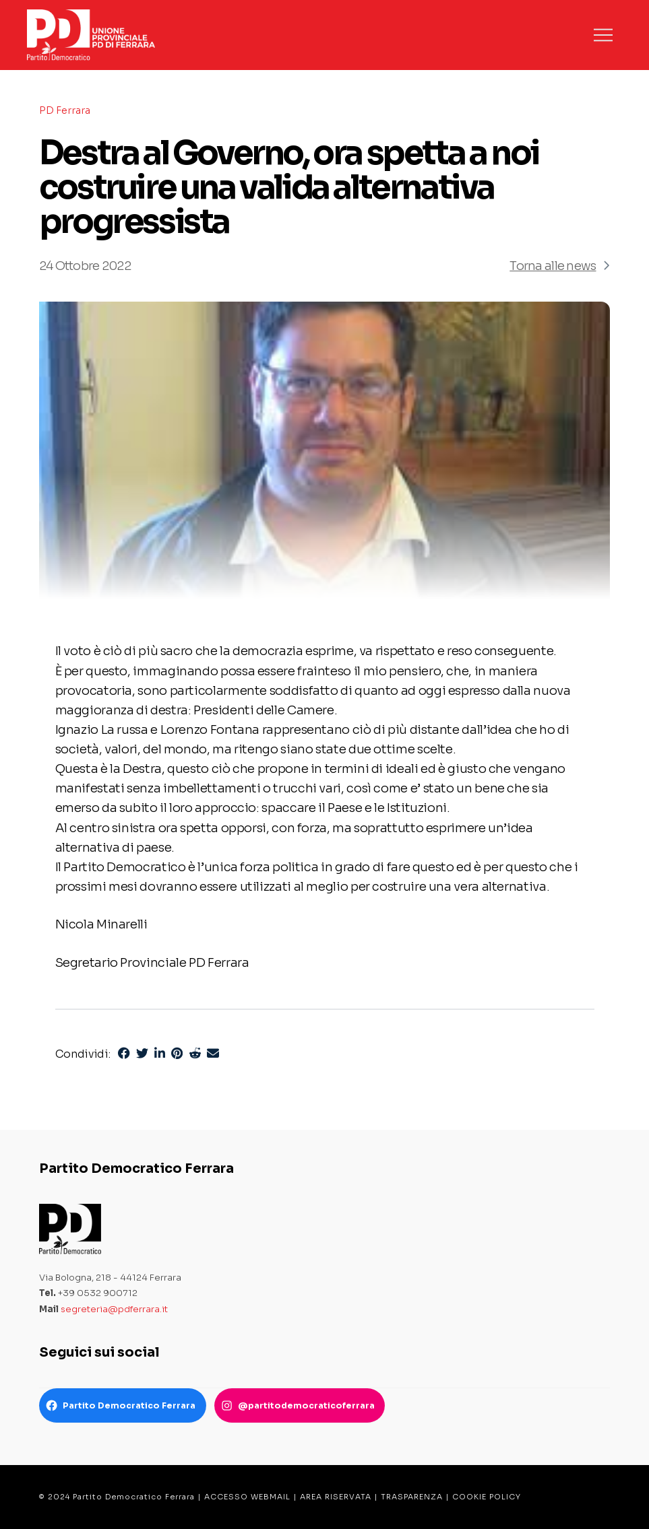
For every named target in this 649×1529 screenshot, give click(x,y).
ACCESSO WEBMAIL (247, 1496)
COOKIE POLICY (486, 1496)
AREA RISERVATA (335, 1496)
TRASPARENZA (412, 1496)
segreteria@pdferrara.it (114, 1309)
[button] (603, 35)
